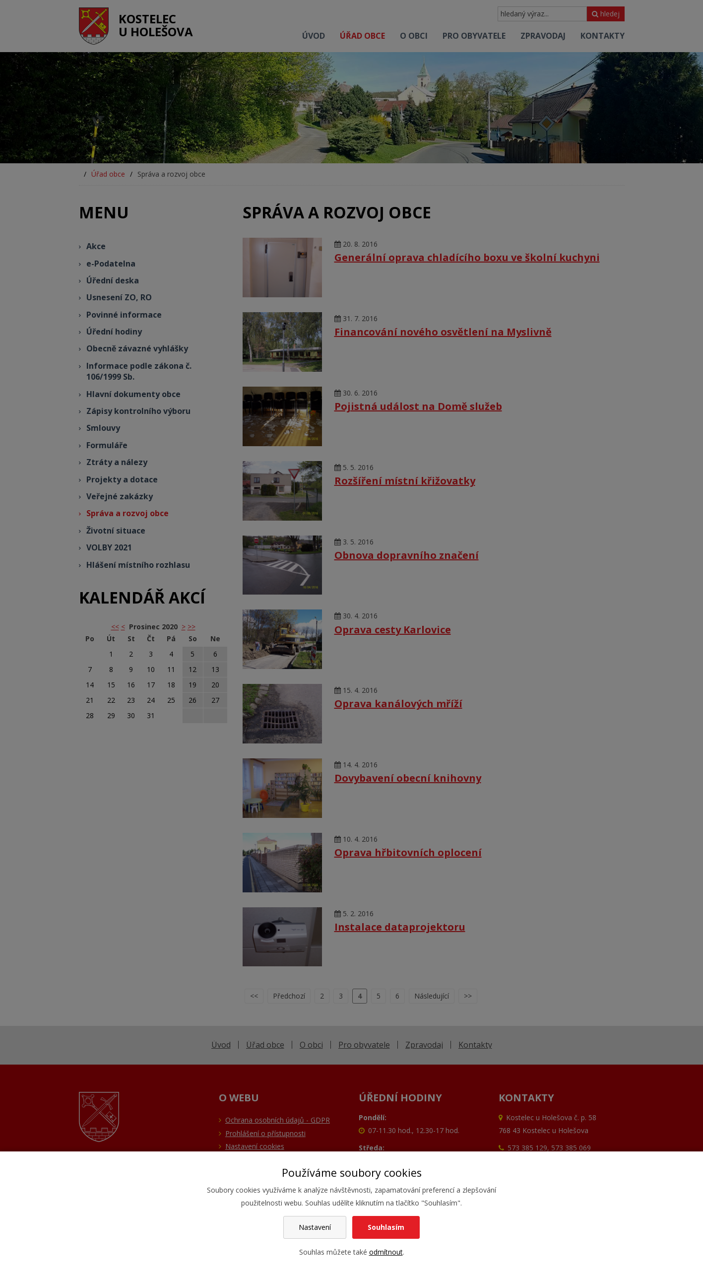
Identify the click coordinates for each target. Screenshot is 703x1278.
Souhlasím (386, 1227)
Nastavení (315, 1227)
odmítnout (386, 1252)
